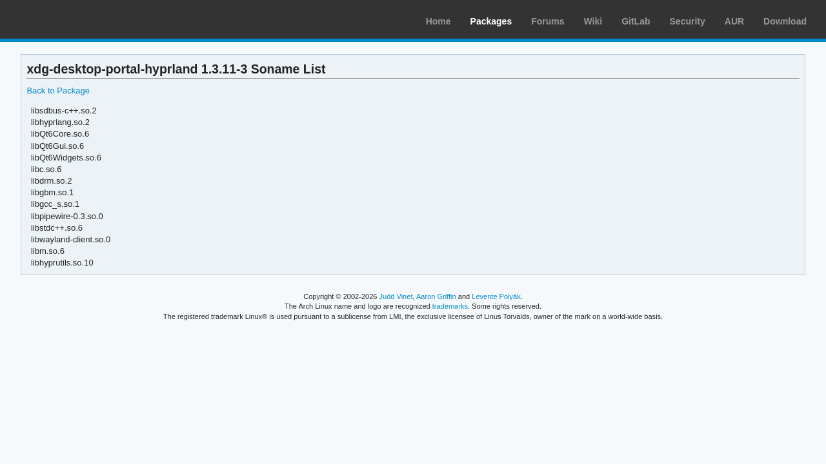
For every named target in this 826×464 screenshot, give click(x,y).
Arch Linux (71, 19)
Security (687, 21)
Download (785, 21)
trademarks (450, 306)
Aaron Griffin (436, 296)
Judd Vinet (396, 296)
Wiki (593, 21)
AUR (734, 21)
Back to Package (57, 90)
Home (438, 21)
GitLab (635, 21)
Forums (547, 21)
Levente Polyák (496, 296)
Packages (491, 21)
